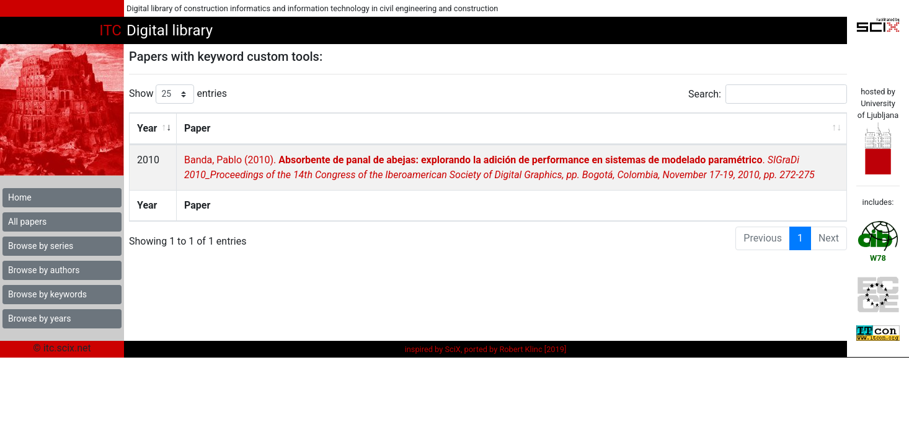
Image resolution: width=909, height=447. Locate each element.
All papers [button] (27, 222)
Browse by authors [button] (43, 270)
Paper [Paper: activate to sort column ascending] (197, 128)
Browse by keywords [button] (47, 294)
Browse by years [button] (39, 318)
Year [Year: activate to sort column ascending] (147, 128)
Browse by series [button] (40, 246)
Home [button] (20, 197)
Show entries (178, 94)
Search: (767, 94)
